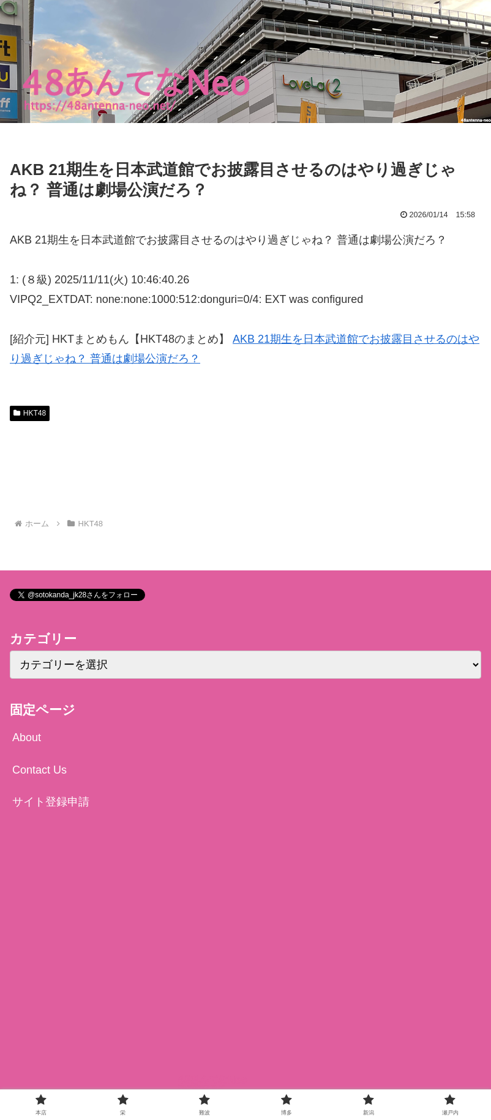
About (26, 737)
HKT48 (29, 413)
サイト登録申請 (50, 802)
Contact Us (39, 770)
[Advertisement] (245, 469)
